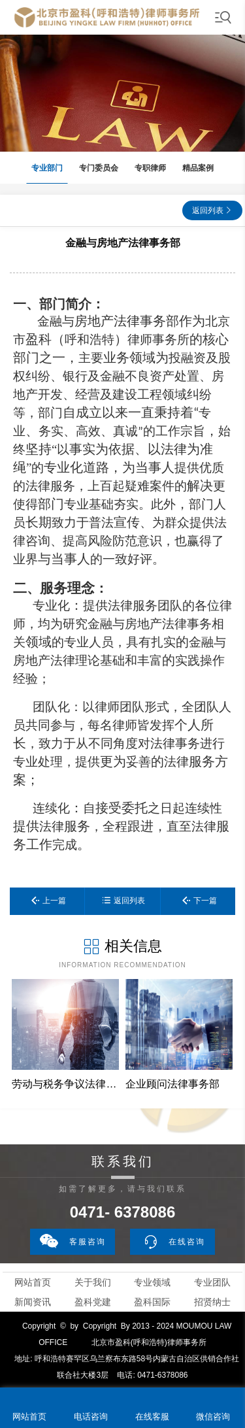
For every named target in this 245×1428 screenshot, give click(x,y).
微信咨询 (213, 1416)
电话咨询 (91, 1416)
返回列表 (207, 210)
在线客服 (152, 1416)
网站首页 (32, 1282)
